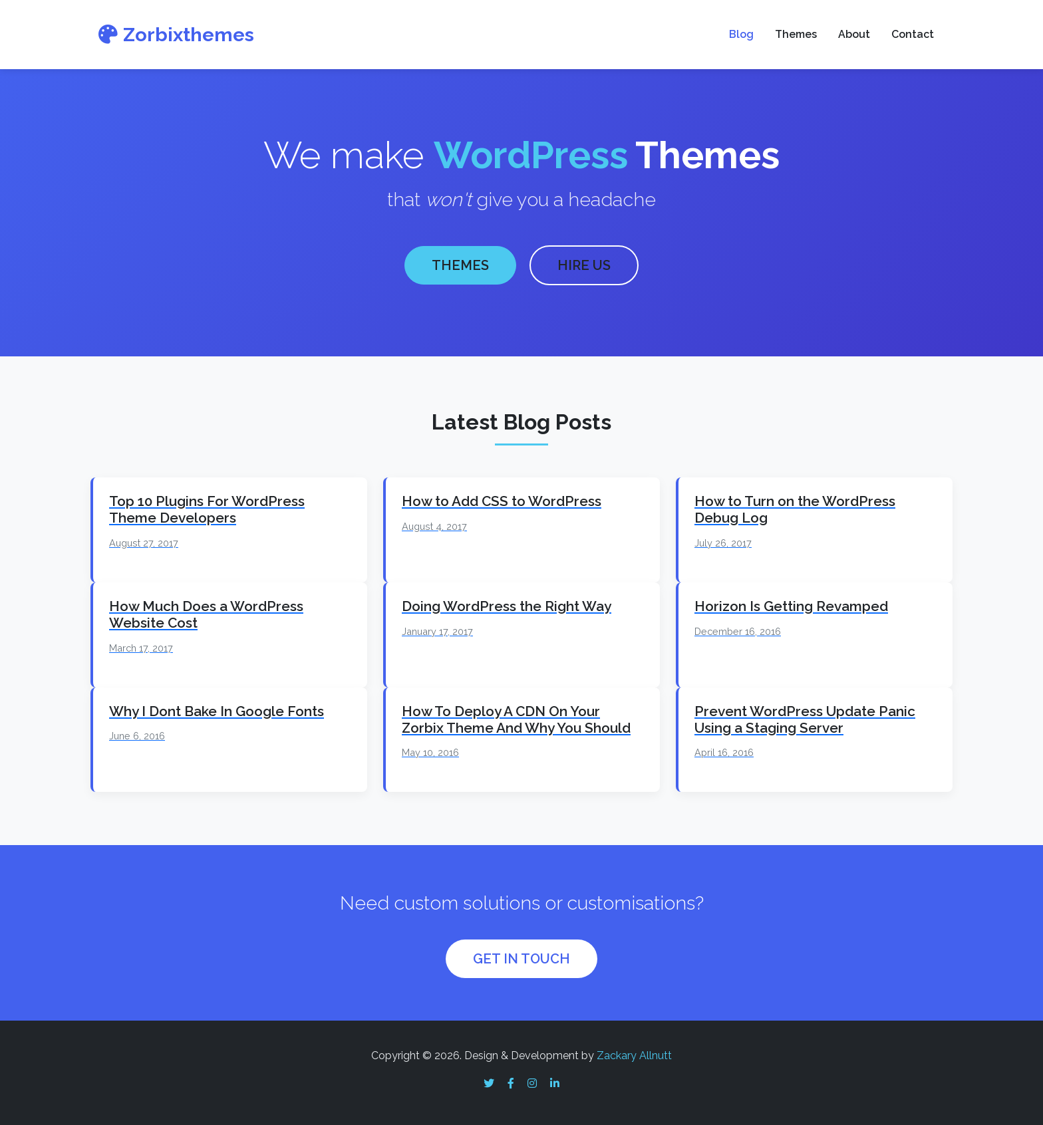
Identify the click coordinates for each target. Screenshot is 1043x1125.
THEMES (460, 263)
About (854, 34)
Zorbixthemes (176, 34)
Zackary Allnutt (634, 1051)
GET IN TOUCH (521, 955)
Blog (741, 34)
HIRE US (584, 263)
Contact (912, 34)
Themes (796, 34)
